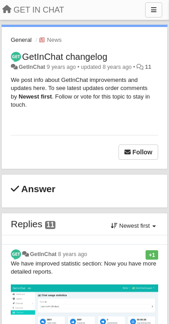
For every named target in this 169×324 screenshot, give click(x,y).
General (21, 39)
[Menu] (153, 10)
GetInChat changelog (64, 57)
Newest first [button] (133, 225)
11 (148, 67)
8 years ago (72, 254)
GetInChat (31, 67)
